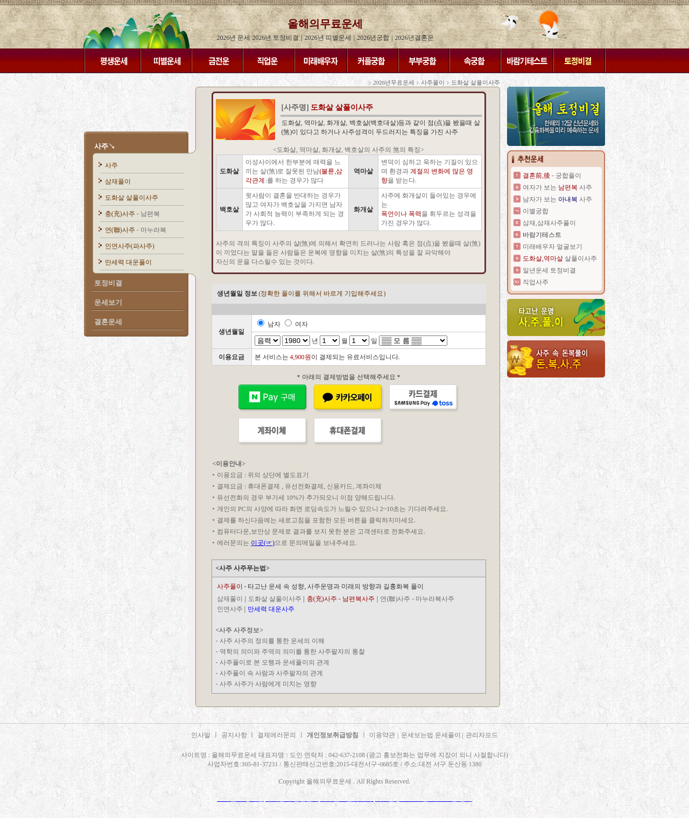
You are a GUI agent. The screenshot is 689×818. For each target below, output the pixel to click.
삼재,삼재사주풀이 (549, 223)
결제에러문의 (276, 735)
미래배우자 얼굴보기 (552, 246)
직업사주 (536, 282)
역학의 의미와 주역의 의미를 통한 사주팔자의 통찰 (292, 651)
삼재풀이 (118, 181)
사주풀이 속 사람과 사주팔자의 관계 (271, 673)
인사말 (200, 735)
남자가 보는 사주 (557, 199)
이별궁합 (536, 211)
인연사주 (230, 609)
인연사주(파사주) (129, 246)
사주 (111, 165)
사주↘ (104, 146)
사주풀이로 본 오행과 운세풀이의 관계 (274, 662)
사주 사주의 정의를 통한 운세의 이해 (272, 641)
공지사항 (235, 735)
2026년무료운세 (393, 82)
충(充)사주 (132, 214)
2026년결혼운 (414, 37)
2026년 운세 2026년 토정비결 (257, 37)
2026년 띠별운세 (328, 37)
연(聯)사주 (135, 230)
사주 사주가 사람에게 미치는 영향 (268, 684)
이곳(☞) (263, 543)
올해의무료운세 (325, 24)
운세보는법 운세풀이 (431, 735)
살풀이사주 (560, 258)
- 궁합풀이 (552, 175)
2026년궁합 (373, 37)
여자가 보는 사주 (557, 187)
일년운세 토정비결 (549, 270)
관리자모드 (482, 735)
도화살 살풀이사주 (131, 197)
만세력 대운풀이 (128, 262)
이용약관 (382, 735)
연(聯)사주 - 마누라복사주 (417, 599)
